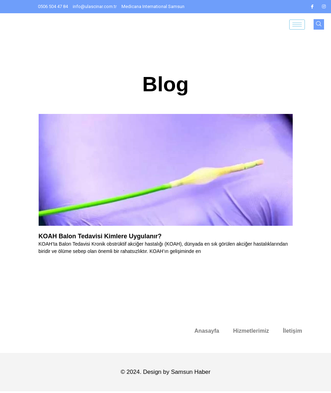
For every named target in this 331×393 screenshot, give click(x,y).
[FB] (312, 6)
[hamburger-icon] (297, 25)
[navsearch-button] (319, 24)
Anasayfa (207, 331)
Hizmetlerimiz (251, 331)
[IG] (324, 6)
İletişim (292, 331)
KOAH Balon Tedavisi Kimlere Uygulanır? (100, 236)
